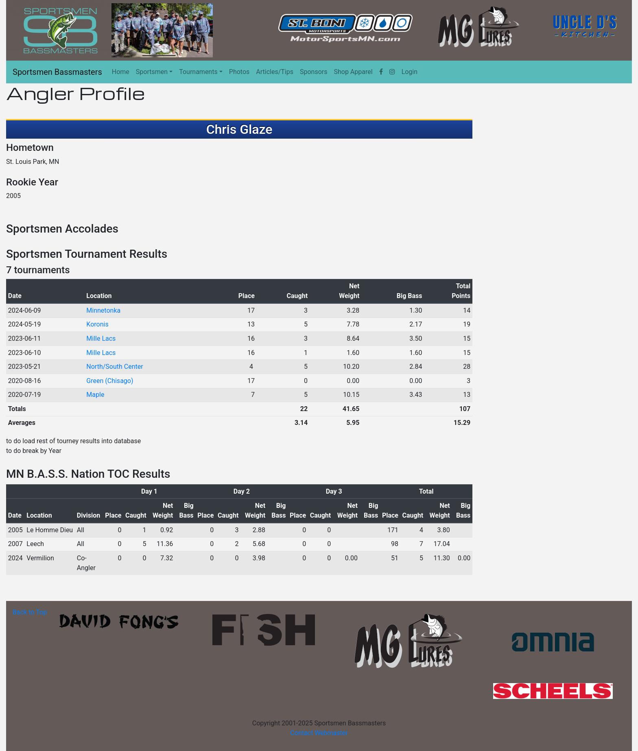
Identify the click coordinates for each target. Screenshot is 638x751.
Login (409, 72)
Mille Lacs (101, 338)
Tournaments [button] (198, 72)
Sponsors (314, 72)
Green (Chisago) (109, 381)
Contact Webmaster (318, 733)
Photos (239, 72)
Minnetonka (103, 310)
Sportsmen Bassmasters (57, 72)
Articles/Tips (274, 72)
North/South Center (114, 366)
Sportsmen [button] (152, 72)
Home (120, 72)
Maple (95, 394)
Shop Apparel (353, 72)
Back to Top (30, 612)
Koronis (97, 324)
